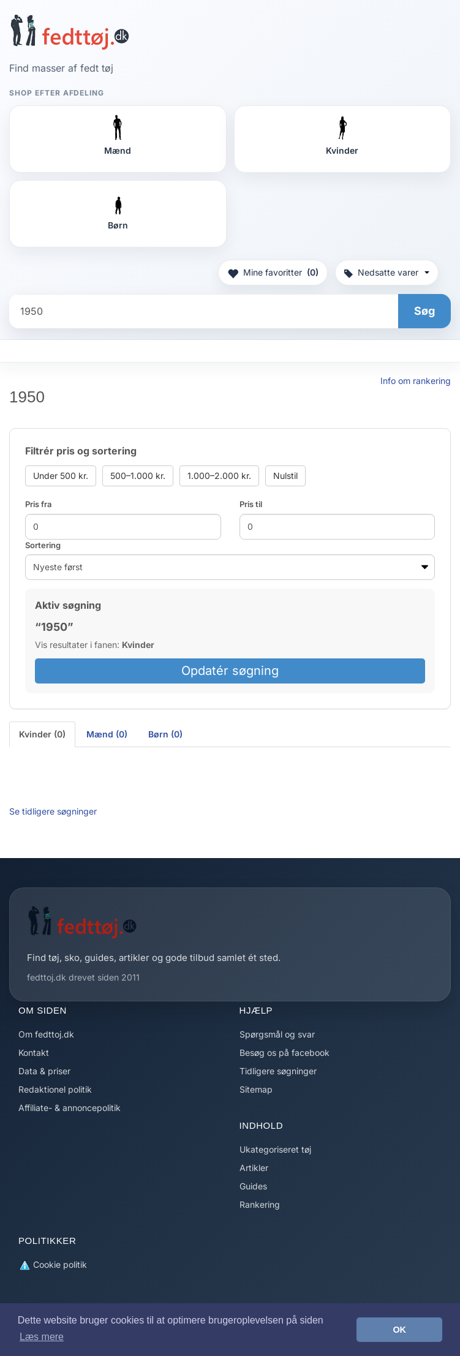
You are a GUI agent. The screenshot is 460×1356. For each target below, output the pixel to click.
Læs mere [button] (42, 1337)
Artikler (253, 1167)
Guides (253, 1186)
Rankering (259, 1204)
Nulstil (285, 475)
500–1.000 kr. (137, 475)
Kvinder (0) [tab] (42, 734)
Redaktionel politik (55, 1089)
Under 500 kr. (60, 475)
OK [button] (399, 1330)
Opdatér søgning (230, 670)
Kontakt (33, 1052)
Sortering (43, 545)
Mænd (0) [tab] (106, 734)
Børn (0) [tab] (165, 734)
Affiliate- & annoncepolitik (69, 1107)
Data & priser (44, 1071)
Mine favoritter (273, 272)
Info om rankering (415, 380)
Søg (424, 310)
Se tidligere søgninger (53, 811)
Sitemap (256, 1089)
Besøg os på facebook (284, 1052)
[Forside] (69, 31)
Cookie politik (52, 1265)
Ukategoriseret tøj (275, 1149)
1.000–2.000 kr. (219, 475)
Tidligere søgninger (278, 1071)
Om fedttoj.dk (46, 1034)
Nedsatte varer (386, 272)
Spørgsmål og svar (277, 1034)
